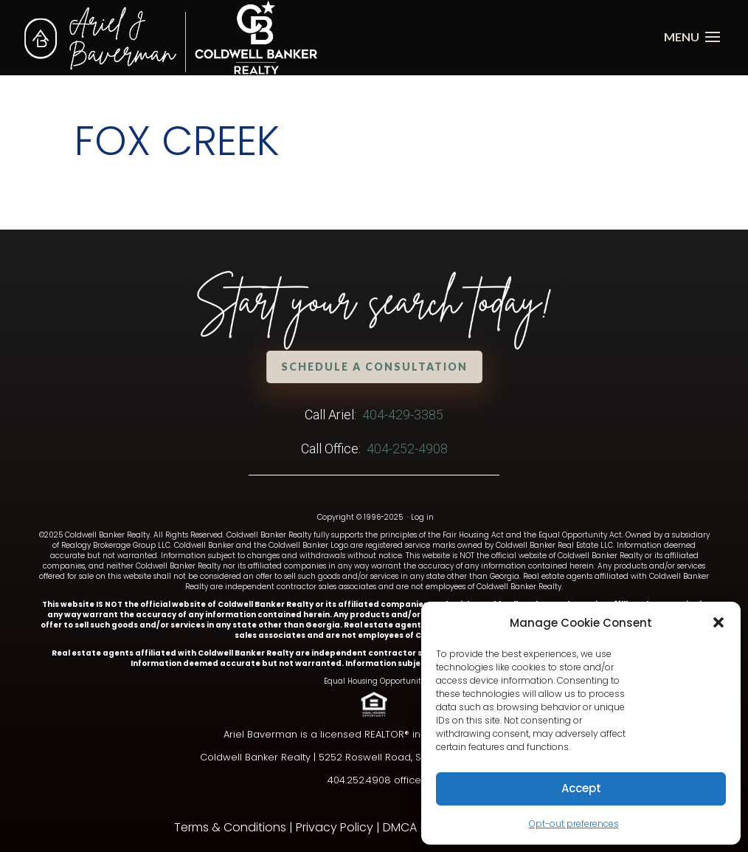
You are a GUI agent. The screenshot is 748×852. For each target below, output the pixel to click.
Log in (422, 517)
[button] (718, 622)
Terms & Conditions (230, 827)
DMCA (400, 827)
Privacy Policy (334, 827)
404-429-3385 (402, 414)
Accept (581, 788)
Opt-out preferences (574, 823)
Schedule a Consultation (374, 366)
